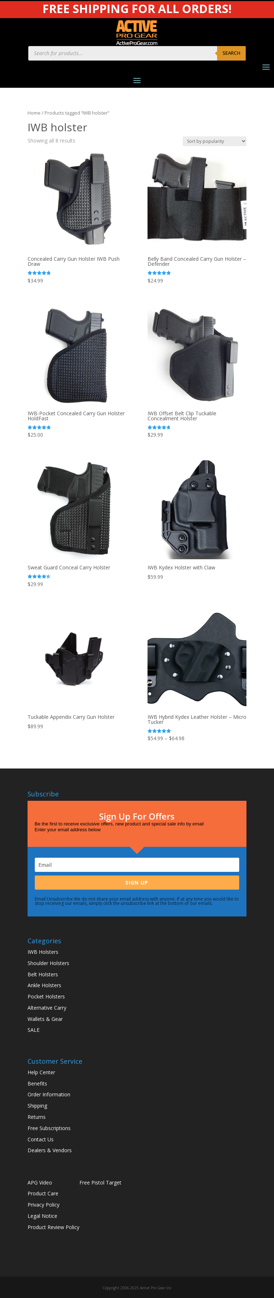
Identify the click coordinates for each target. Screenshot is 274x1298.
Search (231, 53)
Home (34, 113)
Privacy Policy (43, 1204)
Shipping (37, 1105)
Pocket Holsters (46, 996)
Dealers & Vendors (50, 1150)
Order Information (49, 1094)
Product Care (43, 1193)
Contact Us (41, 1139)
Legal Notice (42, 1215)
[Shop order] (214, 141)
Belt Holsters (43, 974)
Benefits (37, 1083)
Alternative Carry (47, 1007)
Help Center (41, 1072)
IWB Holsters (43, 951)
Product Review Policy (53, 1227)
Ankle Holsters (44, 985)
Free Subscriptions (49, 1128)
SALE (34, 1029)
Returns (37, 1116)
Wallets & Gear (45, 1018)
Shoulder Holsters (48, 963)
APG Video (40, 1182)
